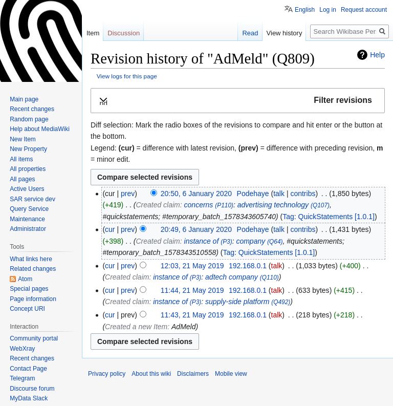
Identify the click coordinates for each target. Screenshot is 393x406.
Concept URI (27, 308)
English (305, 9)
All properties (28, 169)
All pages (22, 179)
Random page (29, 119)
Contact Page (28, 368)
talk (279, 193)
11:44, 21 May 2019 (192, 290)
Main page (24, 99)
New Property (28, 149)
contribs (302, 193)
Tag (288, 216)
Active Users (27, 189)
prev (128, 193)
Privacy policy (106, 373)
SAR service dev (32, 199)
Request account (364, 9)
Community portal (34, 338)
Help (377, 55)
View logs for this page (127, 76)
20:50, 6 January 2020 (196, 193)
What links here (31, 259)
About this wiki (151, 373)
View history (284, 33)
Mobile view (231, 373)
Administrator (28, 228)
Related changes (33, 268)
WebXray (22, 348)
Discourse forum (32, 388)
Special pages (29, 288)
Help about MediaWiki (40, 129)
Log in (327, 9)
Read (250, 33)
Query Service (29, 208)
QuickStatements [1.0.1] (336, 216)
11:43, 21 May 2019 (192, 315)
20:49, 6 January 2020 (196, 229)
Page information (33, 299)
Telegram (22, 378)
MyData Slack (29, 398)
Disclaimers (193, 373)
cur (110, 229)
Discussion (123, 33)
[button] (237, 101)
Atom (25, 279)
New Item (23, 139)
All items (21, 159)
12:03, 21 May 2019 (192, 266)
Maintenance (27, 219)
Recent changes (32, 109)
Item (92, 33)
